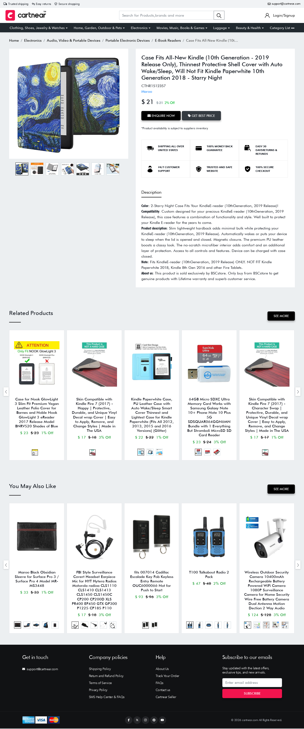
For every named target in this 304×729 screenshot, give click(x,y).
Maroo (146, 91)
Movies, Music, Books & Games (180, 28)
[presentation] (6, 391)
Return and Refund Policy (106, 676)
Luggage (220, 28)
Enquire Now (161, 115)
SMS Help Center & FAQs (107, 697)
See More (281, 316)
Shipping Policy (100, 669)
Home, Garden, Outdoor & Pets (98, 28)
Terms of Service (100, 683)
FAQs (159, 683)
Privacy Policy (98, 690)
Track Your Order (167, 676)
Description (151, 192)
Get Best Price (201, 115)
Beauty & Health (248, 28)
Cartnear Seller (166, 697)
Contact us (163, 690)
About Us (162, 669)
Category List (282, 28)
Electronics (139, 28)
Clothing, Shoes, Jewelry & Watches (37, 28)
